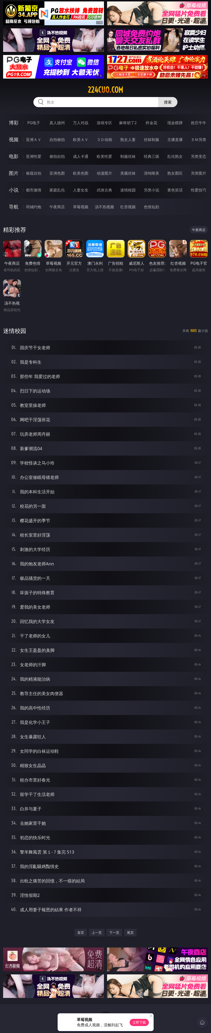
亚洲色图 (57, 173)
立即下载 (139, 1022)
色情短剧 (151, 206)
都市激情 (33, 190)
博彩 (13, 122)
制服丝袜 (128, 156)
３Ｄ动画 (104, 139)
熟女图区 (175, 173)
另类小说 (151, 190)
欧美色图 (80, 173)
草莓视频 (80, 206)
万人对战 (80, 122)
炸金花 (151, 122)
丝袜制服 (151, 139)
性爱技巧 (198, 190)
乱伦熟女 (175, 156)
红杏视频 (128, 206)
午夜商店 (57, 206)
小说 (13, 190)
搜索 (168, 102)
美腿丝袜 (128, 173)
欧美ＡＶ (80, 139)
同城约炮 (33, 206)
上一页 (97, 932)
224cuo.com (105, 90)
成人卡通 (80, 156)
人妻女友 (80, 190)
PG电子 (33, 122)
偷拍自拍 (57, 156)
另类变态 (198, 156)
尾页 (130, 932)
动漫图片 (104, 173)
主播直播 (175, 139)
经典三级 (151, 156)
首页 (80, 932)
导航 (13, 206)
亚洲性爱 (33, 156)
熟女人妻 (128, 139)
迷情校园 (128, 190)
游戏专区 (104, 122)
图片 (13, 173)
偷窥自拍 (33, 173)
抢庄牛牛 (198, 122)
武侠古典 (104, 190)
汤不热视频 (104, 206)
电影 (13, 156)
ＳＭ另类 (198, 139)
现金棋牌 (175, 122)
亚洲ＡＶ (33, 139)
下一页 (114, 932)
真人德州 (57, 122)
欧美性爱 (104, 156)
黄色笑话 (175, 190)
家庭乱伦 (57, 190)
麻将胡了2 (128, 122)
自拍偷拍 (57, 139)
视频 (13, 139)
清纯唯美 (151, 173)
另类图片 (198, 173)
